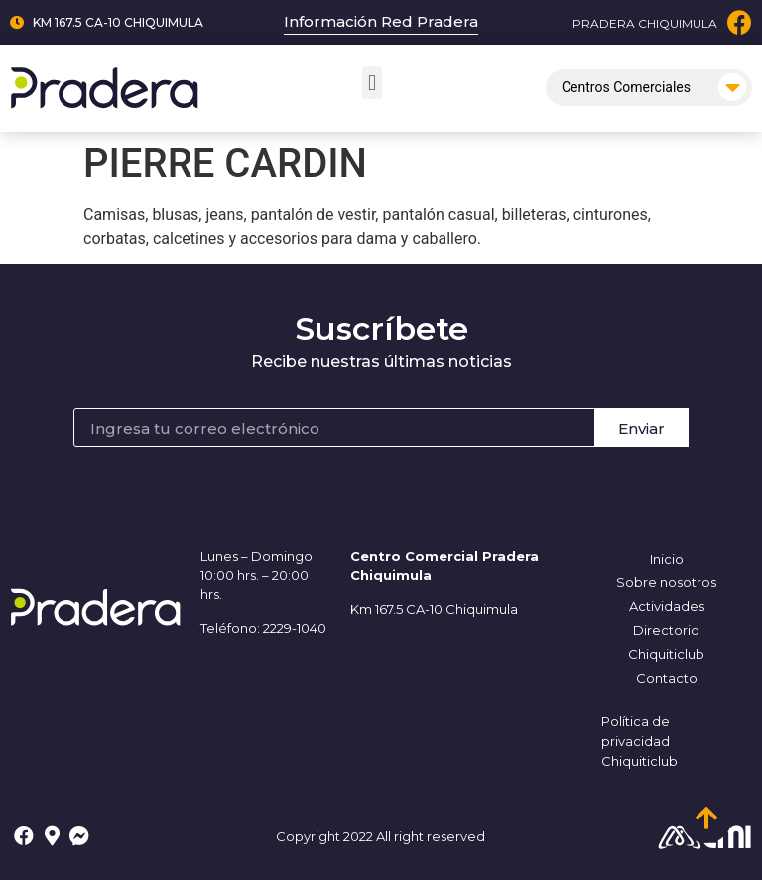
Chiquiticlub (666, 654)
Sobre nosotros (666, 582)
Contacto (667, 678)
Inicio (667, 558)
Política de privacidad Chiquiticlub (639, 741)
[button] (371, 82)
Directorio (666, 630)
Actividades (666, 606)
